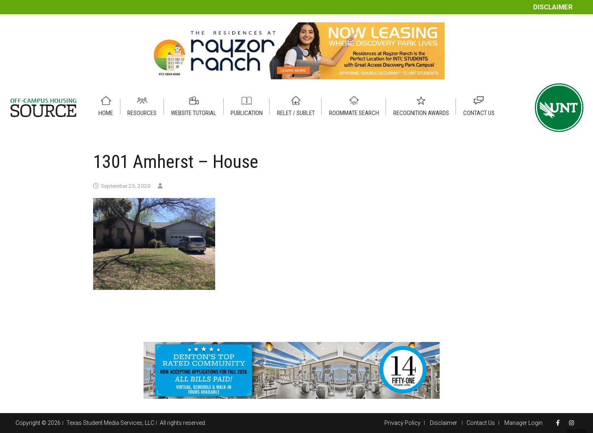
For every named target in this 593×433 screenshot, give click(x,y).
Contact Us (481, 423)
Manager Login (523, 423)
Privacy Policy (402, 423)
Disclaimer (553, 7)
